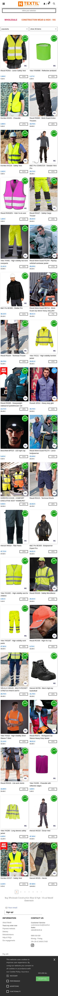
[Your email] (23, 907)
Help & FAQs (7, 937)
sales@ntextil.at (36, 930)
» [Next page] (41, 892)
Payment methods (9, 928)
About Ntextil (7, 923)
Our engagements (9, 940)
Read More (25, 972)
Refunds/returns (8, 934)
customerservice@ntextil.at (40, 925)
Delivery (5, 931)
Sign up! (9, 912)
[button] (44, 4)
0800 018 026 (35, 936)
